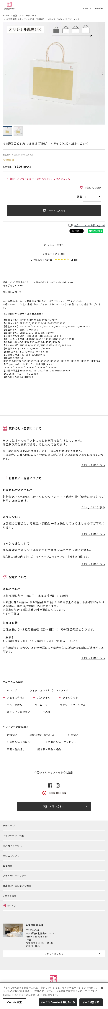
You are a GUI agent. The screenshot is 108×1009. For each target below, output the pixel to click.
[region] (54, 995)
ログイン (87, 8)
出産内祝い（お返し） (20, 742)
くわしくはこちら (93, 465)
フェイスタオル (16, 697)
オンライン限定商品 (18, 712)
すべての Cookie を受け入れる (58, 1002)
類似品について (11, 855)
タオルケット (70, 697)
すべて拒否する (91, 1002)
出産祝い (73, 735)
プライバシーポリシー (15, 875)
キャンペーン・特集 (13, 835)
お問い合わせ (57, 806)
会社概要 (7, 865)
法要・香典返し (16, 749)
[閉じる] (102, 988)
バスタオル (43, 697)
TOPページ (9, 825)
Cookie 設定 (9, 895)
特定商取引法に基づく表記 (17, 885)
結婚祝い (12, 735)
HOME (6, 15)
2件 (62, 253)
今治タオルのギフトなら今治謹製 (54, 772)
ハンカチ (12, 690)
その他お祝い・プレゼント (60, 742)
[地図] (29, 939)
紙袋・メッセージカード (25, 15)
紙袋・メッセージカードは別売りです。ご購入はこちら (40, 178)
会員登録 (99, 8)
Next (99, 73)
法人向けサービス (12, 845)
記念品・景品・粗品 (49, 749)
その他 (46, 712)
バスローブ (41, 705)
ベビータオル (14, 705)
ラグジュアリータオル (73, 705)
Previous (8, 73)
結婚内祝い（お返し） (42, 735)
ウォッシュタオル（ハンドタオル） (50, 690)
